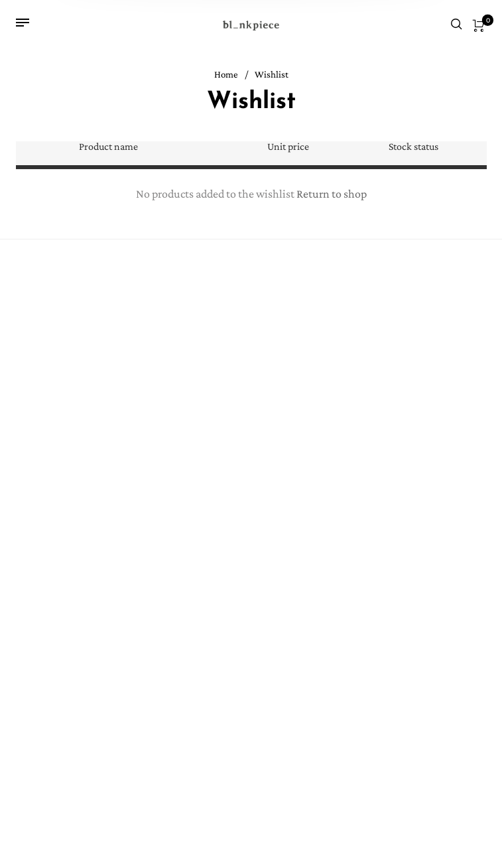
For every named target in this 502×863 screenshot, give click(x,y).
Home (226, 75)
